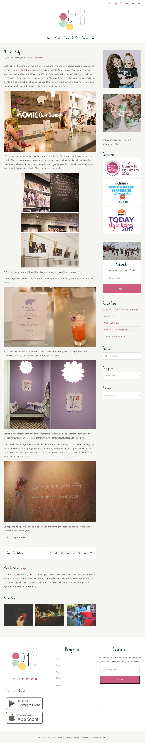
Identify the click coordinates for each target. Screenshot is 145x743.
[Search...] (122, 356)
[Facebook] (14, 679)
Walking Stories (111, 323)
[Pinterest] (23, 679)
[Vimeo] (31, 679)
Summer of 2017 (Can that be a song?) (122, 309)
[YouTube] (36, 679)
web (6, 456)
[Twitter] (27, 679)
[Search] (106, 356)
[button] (93, 38)
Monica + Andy (19, 70)
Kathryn (10, 57)
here (29, 78)
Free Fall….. (109, 316)
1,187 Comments (36, 57)
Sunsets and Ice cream (114, 336)
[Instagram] (18, 679)
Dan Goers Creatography (81, 737)
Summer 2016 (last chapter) (117, 330)
